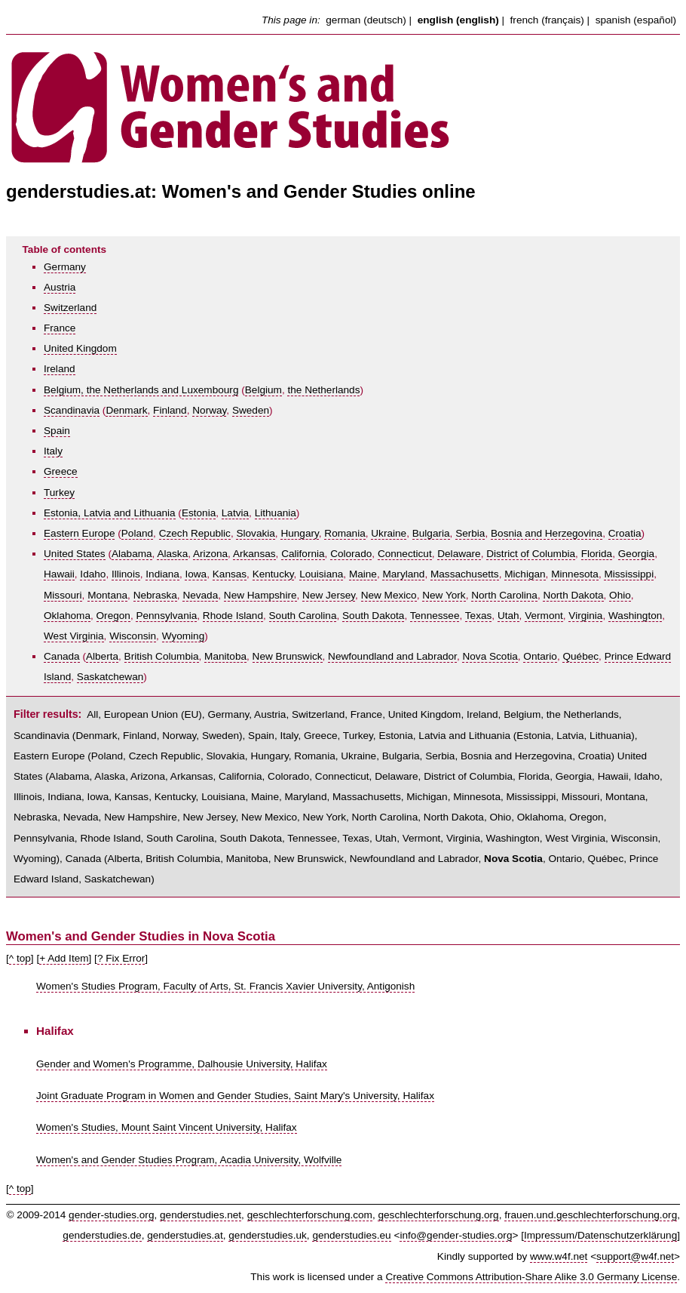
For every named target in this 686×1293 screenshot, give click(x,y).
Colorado (351, 553)
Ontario (540, 656)
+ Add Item (63, 958)
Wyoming (183, 636)
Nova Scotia (489, 656)
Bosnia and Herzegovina (546, 533)
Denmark (126, 410)
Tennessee (435, 615)
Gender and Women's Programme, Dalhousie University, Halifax (181, 1064)
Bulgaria (431, 533)
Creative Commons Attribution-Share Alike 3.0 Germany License (531, 1276)
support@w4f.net (635, 1256)
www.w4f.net (558, 1256)
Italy (53, 451)
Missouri (63, 595)
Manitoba (225, 656)
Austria (59, 287)
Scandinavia (72, 410)
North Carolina (504, 595)
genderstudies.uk (267, 1235)
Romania (344, 533)
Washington (635, 615)
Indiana (162, 574)
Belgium (263, 390)
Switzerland (70, 307)
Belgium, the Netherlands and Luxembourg (141, 390)
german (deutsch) (366, 20)
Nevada (200, 595)
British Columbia (161, 656)
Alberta (102, 656)
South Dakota (373, 615)
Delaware (458, 553)
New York (443, 595)
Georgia (636, 553)
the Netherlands (323, 390)
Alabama (132, 553)
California (302, 553)
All (92, 714)
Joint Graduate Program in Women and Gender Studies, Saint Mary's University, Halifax (235, 1095)
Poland (137, 533)
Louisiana (321, 574)
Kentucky (273, 574)
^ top (20, 958)
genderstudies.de (102, 1235)
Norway (209, 410)
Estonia (199, 513)
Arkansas (254, 553)
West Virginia (74, 636)
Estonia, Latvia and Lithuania (110, 513)
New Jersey (328, 595)
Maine (363, 574)
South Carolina (303, 615)
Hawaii (59, 574)
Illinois (126, 574)
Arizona (210, 553)
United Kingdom (80, 348)
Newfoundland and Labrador (392, 656)
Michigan (524, 574)
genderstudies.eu (351, 1235)
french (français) (547, 20)
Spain (57, 430)
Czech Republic (195, 533)
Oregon (113, 615)
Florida (597, 553)
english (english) (458, 20)
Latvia (235, 513)
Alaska (172, 553)
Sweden (250, 410)
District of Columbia (530, 553)
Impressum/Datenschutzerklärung (600, 1235)
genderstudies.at (185, 1235)
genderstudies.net (200, 1215)
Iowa (196, 574)
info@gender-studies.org (456, 1235)
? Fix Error (121, 958)
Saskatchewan (110, 676)
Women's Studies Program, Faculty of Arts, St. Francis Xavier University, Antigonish (225, 986)
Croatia (625, 533)
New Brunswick (288, 656)
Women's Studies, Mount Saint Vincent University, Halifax (166, 1127)
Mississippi (629, 574)
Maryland (403, 574)
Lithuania (275, 513)
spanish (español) (636, 20)
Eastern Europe (79, 533)
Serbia (470, 533)
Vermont (544, 615)
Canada (62, 656)
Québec (580, 656)
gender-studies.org (111, 1215)
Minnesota (575, 574)
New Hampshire (260, 595)
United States (75, 553)
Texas (478, 615)
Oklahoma (67, 615)
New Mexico (389, 595)
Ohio (620, 595)
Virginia (585, 615)
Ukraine (388, 533)
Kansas (230, 574)
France (59, 328)
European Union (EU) (153, 714)
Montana (107, 595)
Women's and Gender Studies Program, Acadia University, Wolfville (188, 1159)
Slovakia (255, 533)
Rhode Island (233, 615)
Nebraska (155, 595)
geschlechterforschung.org (438, 1215)
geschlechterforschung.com (309, 1215)
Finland (170, 410)
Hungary (299, 533)
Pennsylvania (166, 615)
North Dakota (573, 595)
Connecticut (405, 553)
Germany (65, 266)
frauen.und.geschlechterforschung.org (590, 1215)
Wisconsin (132, 636)
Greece (61, 471)
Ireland (59, 368)
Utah (508, 615)
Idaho (93, 574)
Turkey (59, 492)
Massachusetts (464, 574)
